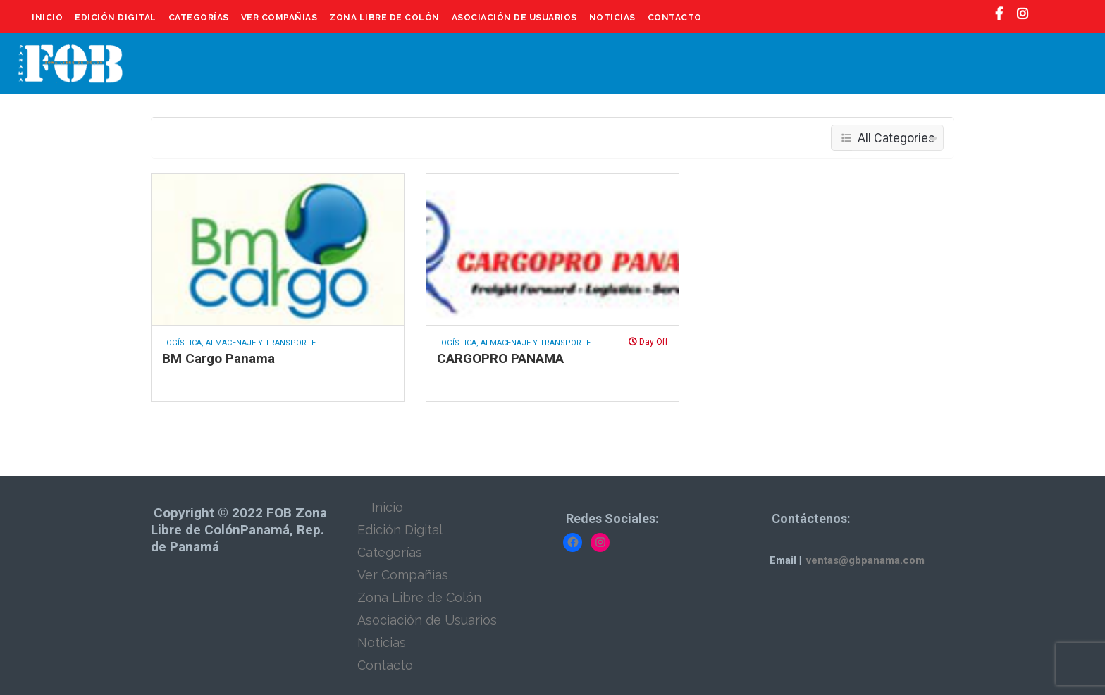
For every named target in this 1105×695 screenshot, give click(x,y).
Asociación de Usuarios (514, 18)
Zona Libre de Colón (384, 18)
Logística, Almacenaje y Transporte (239, 343)
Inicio (47, 18)
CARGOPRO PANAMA (500, 358)
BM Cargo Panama (218, 358)
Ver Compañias (279, 18)
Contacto (675, 18)
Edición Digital (115, 18)
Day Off (648, 342)
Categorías (198, 18)
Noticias (612, 18)
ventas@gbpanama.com (865, 560)
